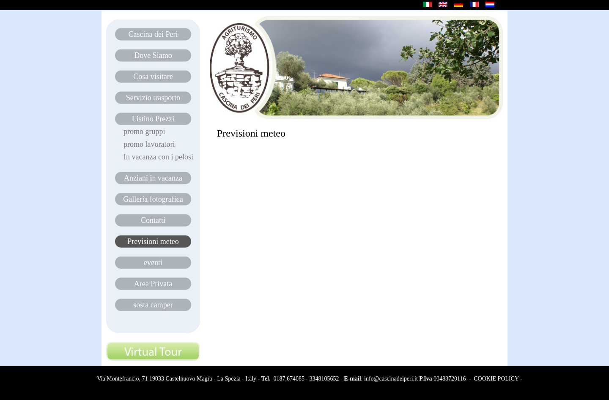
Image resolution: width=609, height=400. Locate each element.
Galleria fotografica (153, 199)
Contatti (153, 220)
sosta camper (153, 305)
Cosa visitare (153, 76)
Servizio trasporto (153, 97)
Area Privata (153, 283)
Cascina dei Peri (153, 34)
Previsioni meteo (152, 241)
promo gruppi (144, 131)
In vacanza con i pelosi (158, 157)
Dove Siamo (153, 55)
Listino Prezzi (153, 119)
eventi (153, 262)
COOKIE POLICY (496, 378)
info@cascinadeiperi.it (391, 378)
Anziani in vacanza (153, 178)
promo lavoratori (149, 144)
